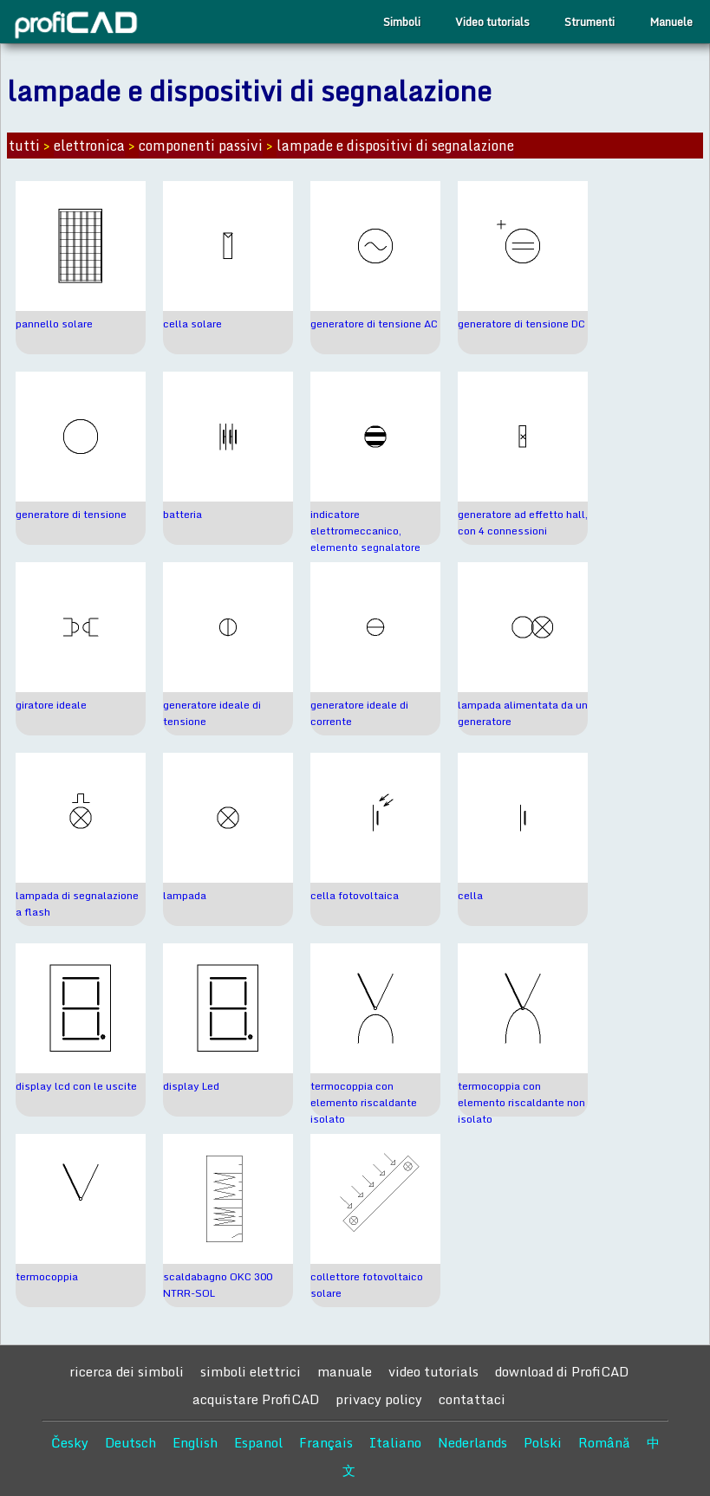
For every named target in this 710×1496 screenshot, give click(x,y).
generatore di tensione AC (374, 323)
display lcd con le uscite (76, 1086)
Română (604, 1442)
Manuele (671, 21)
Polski (543, 1442)
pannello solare (54, 323)
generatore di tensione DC (521, 323)
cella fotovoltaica (354, 895)
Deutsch (130, 1442)
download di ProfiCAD (562, 1371)
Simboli (401, 21)
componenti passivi (201, 145)
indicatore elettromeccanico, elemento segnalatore (365, 530)
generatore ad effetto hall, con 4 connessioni (523, 522)
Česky (69, 1442)
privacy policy (378, 1399)
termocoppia (47, 1276)
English (195, 1442)
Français (326, 1442)
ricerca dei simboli (126, 1371)
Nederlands (472, 1442)
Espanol (258, 1442)
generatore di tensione (71, 514)
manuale (344, 1371)
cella (470, 895)
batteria (182, 514)
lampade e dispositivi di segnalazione (395, 145)
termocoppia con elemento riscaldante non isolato (521, 1102)
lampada (184, 895)
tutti (24, 145)
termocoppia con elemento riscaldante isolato (363, 1102)
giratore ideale (51, 704)
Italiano (395, 1442)
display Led (191, 1086)
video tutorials (433, 1371)
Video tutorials (492, 21)
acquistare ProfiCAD (255, 1399)
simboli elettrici (250, 1371)
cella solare (192, 323)
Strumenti (589, 21)
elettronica (89, 145)
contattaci (472, 1399)
